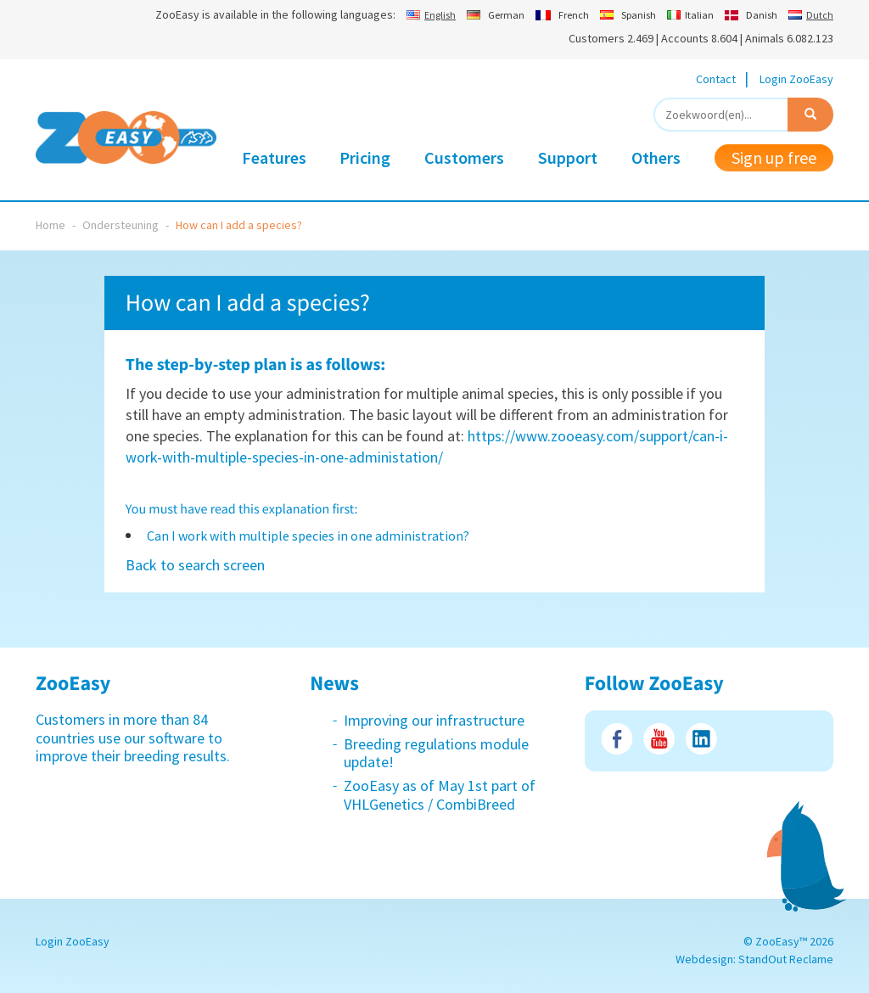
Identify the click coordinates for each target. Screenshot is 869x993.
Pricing (364, 157)
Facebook (616, 739)
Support (567, 157)
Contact (716, 79)
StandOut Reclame (785, 959)
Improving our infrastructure (434, 720)
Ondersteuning (120, 225)
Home (50, 225)
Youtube (659, 739)
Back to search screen (195, 565)
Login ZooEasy (796, 79)
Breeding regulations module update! (436, 753)
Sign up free (774, 157)
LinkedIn (701, 739)
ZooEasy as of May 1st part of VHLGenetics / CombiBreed (439, 795)
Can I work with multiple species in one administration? (308, 535)
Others (656, 157)
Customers (464, 157)
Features (274, 157)
